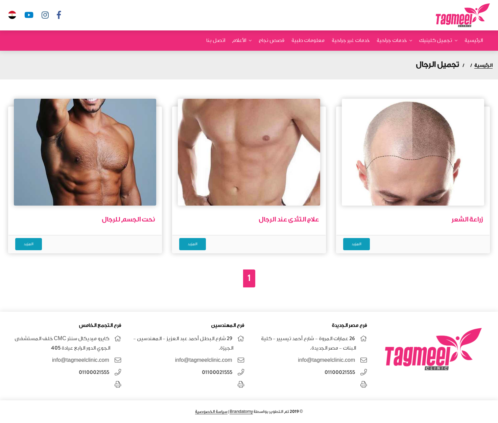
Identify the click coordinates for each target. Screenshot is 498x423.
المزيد (356, 244)
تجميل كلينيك (435, 40)
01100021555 (340, 372)
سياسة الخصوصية (211, 411)
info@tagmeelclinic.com (326, 360)
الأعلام (239, 40)
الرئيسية (474, 40)
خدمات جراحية (392, 40)
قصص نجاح (271, 40)
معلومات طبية (308, 40)
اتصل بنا (215, 40)
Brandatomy (241, 411)
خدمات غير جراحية (351, 40)
